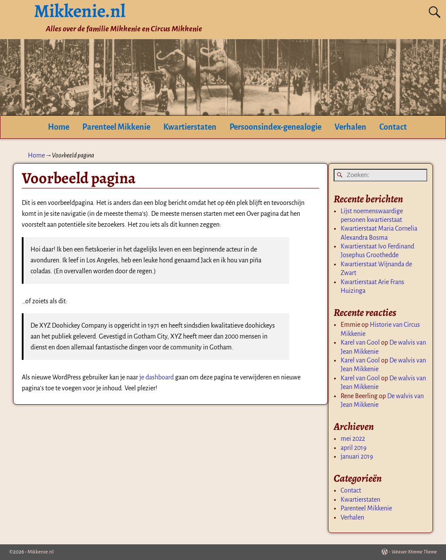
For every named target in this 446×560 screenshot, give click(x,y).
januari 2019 (357, 456)
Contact (393, 127)
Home (58, 127)
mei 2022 (353, 438)
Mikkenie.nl (40, 552)
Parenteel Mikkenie (116, 127)
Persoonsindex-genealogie (275, 127)
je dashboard (156, 377)
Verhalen (350, 127)
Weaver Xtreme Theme (414, 552)
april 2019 (354, 447)
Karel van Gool (360, 342)
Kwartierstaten (189, 127)
